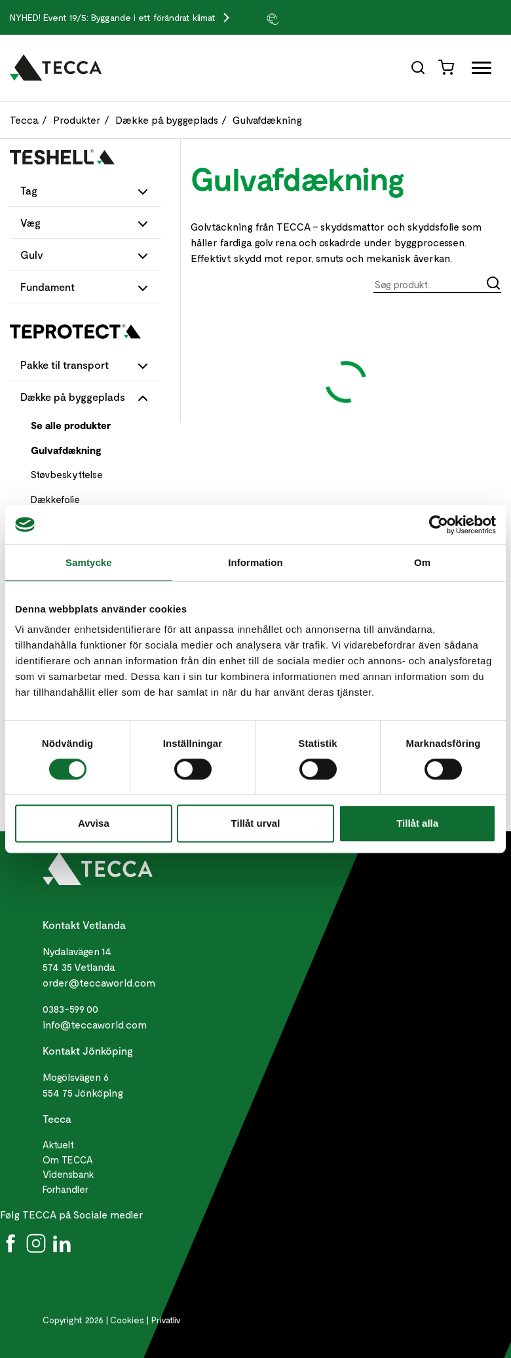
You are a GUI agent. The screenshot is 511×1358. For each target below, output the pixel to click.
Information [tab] (255, 562)
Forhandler (65, 1189)
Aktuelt (58, 1144)
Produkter (77, 119)
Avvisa (93, 823)
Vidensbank (68, 1174)
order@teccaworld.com (99, 982)
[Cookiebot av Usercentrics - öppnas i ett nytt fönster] (438, 525)
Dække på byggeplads (166, 119)
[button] (298, 18)
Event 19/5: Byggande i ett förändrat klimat (130, 17)
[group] (298, 18)
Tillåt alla (417, 823)
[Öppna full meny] (476, 70)
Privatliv (166, 1319)
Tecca (24, 119)
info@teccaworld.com (95, 1024)
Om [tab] (422, 562)
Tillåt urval (255, 823)
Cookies (127, 1319)
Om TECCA (68, 1159)
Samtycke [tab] (89, 562)
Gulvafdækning (267, 119)
